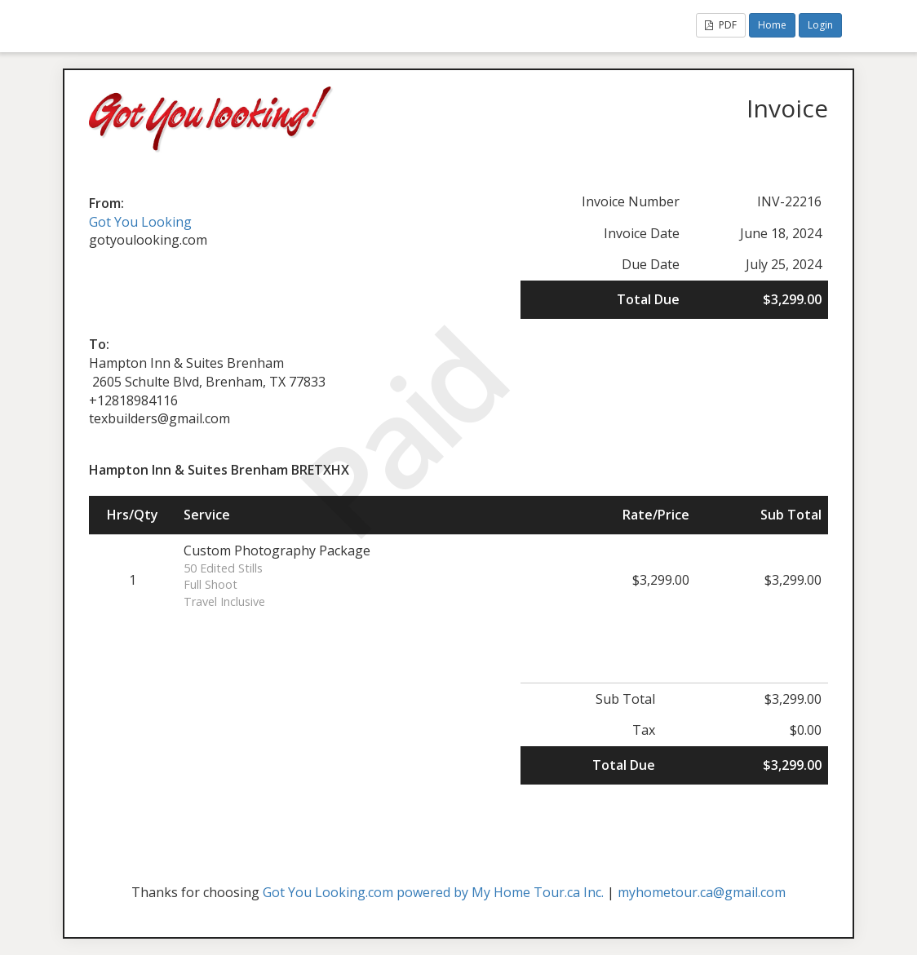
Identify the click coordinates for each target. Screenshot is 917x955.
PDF (721, 25)
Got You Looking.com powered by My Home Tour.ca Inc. (433, 892)
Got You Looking (140, 222)
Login (820, 25)
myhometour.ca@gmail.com (702, 892)
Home (772, 25)
